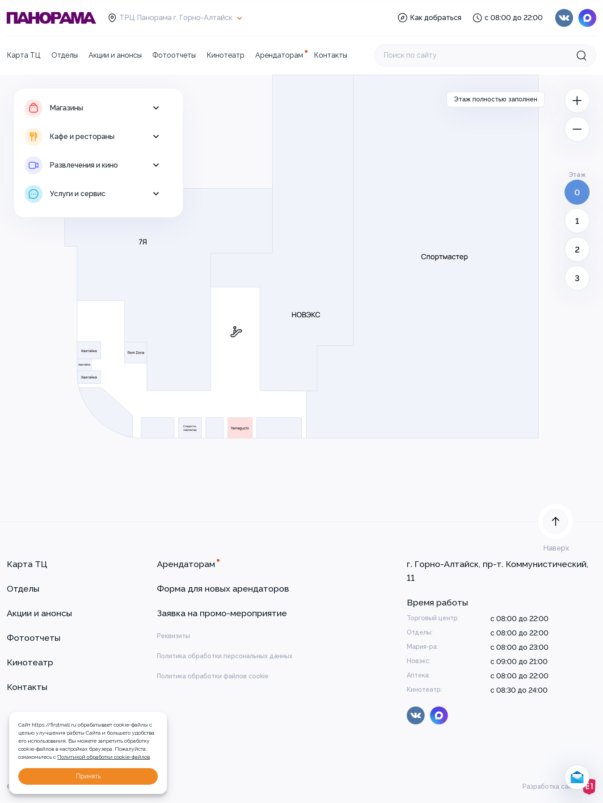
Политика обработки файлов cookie (213, 676)
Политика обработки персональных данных (224, 656)
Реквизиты (173, 635)
